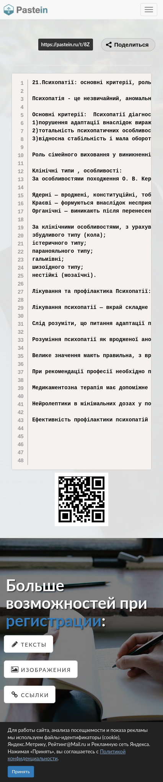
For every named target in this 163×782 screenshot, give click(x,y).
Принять (21, 771)
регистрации (53, 620)
